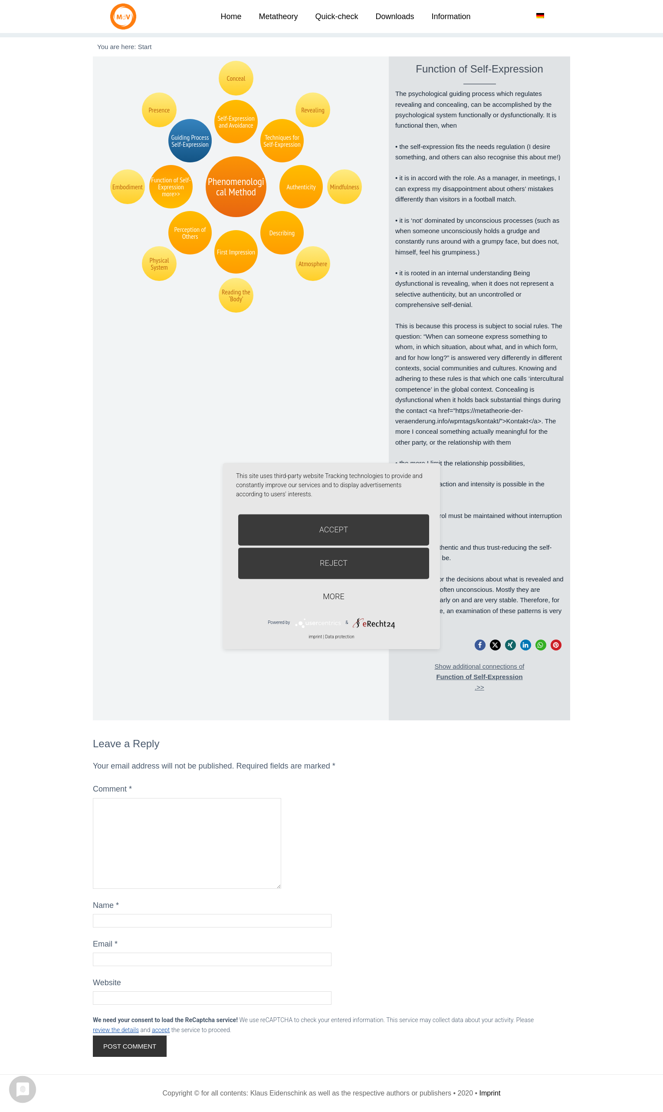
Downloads (394, 16)
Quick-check (336, 16)
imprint (315, 636)
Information (451, 16)
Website (107, 982)
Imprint (490, 1093)
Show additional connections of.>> (480, 677)
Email (105, 944)
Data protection (339, 636)
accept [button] (161, 1029)
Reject (334, 563)
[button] (480, 645)
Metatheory (278, 16)
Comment (112, 789)
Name (106, 905)
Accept (333, 529)
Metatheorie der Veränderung (125, 16)
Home (230, 16)
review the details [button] (116, 1029)
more (333, 596)
